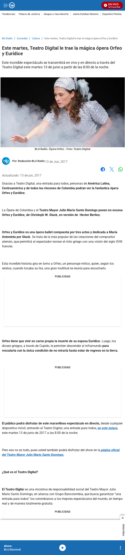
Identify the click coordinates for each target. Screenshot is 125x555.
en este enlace (108, 428)
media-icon (62, 547)
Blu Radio (7, 38)
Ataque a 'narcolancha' (56, 14)
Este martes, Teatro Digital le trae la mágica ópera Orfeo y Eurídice (81, 38)
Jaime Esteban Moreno (85, 14)
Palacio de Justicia (29, 14)
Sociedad (22, 38)
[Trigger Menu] (5, 5)
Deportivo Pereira (111, 14)
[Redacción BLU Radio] (31, 161)
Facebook (102, 169)
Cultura (36, 38)
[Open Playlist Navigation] (120, 548)
